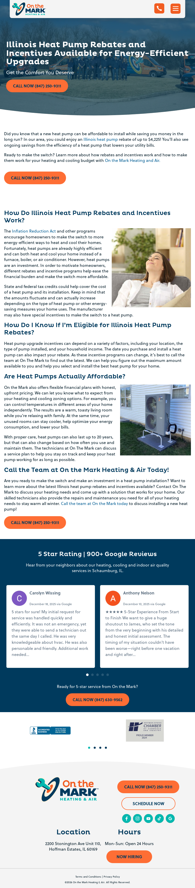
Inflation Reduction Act (34, 231)
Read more (40, 654)
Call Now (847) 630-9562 (97, 699)
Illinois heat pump (101, 139)
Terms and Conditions (88, 876)
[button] (87, 674)
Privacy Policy (112, 876)
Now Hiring (129, 857)
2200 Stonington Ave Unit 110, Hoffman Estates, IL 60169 (73, 846)
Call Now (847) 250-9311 (37, 86)
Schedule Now (148, 803)
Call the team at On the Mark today (94, 503)
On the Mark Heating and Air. (132, 160)
